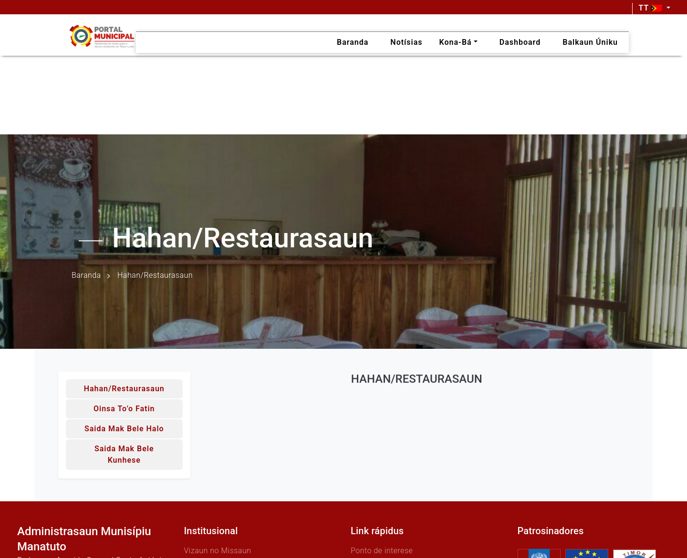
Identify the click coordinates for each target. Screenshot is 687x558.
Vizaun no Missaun (217, 550)
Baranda (86, 275)
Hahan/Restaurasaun (124, 388)
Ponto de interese (382, 550)
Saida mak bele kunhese (124, 454)
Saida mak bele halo (124, 428)
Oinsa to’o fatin (124, 408)
